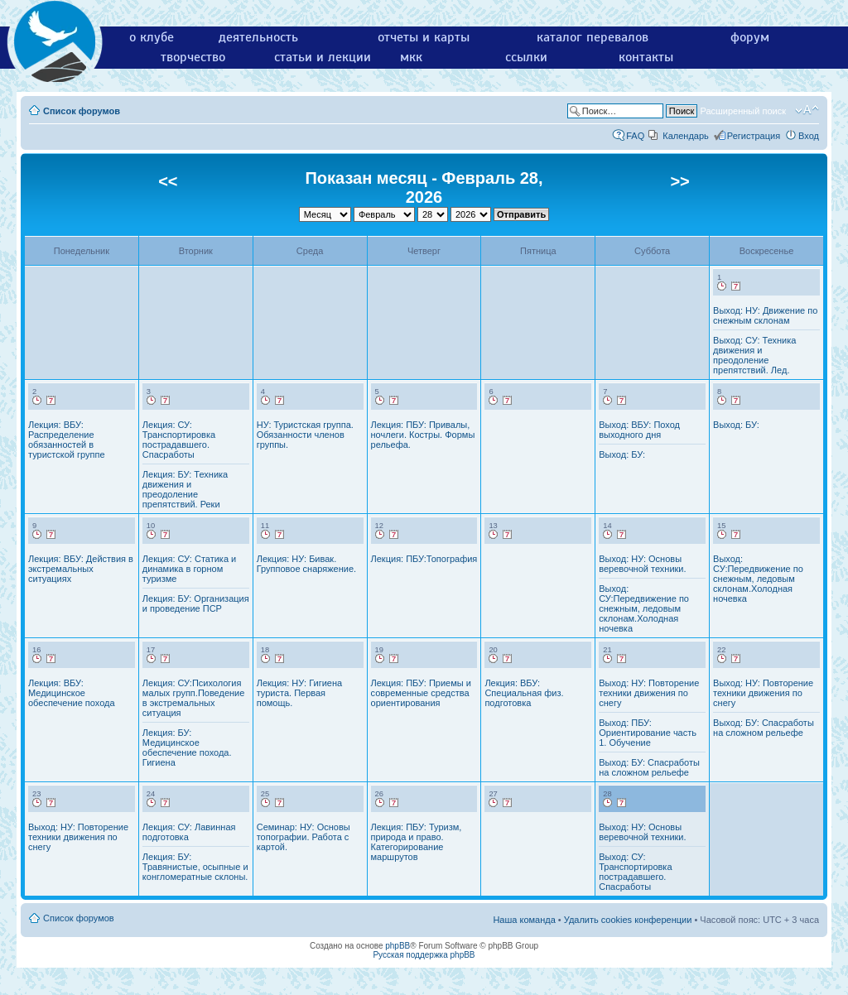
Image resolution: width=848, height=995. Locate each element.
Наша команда (524, 920)
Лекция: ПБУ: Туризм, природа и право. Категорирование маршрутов (416, 842)
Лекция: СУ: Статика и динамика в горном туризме (189, 569)
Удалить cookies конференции (628, 920)
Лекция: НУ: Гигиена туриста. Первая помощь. (299, 693)
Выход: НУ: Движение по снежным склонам (765, 315)
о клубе (151, 37)
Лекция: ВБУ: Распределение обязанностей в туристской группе (66, 439)
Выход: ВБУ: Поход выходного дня (639, 430)
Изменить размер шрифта (807, 110)
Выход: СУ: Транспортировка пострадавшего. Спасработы (635, 872)
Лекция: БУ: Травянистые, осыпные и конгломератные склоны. (195, 867)
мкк (411, 57)
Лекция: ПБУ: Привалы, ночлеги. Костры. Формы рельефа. (423, 434)
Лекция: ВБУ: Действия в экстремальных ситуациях (80, 569)
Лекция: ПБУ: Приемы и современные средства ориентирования (421, 693)
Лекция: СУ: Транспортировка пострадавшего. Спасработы (178, 439)
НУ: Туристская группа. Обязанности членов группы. (305, 434)
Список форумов (81, 111)
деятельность (258, 37)
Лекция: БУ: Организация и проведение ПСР (195, 603)
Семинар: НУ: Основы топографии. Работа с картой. (303, 837)
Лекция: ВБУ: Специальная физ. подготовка (523, 693)
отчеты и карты (424, 37)
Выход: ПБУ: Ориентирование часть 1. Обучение (647, 732)
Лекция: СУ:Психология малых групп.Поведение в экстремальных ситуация (193, 698)
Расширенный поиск (743, 111)
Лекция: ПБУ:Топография (424, 559)
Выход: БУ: (622, 454)
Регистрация (753, 136)
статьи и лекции (322, 57)
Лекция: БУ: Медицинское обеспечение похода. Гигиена (187, 747)
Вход (808, 136)
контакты (646, 57)
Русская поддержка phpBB (424, 954)
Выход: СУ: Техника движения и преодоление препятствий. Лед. (754, 355)
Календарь (685, 136)
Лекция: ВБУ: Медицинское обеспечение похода (71, 693)
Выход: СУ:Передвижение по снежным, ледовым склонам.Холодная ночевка (644, 608)
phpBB (397, 945)
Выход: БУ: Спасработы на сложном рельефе (649, 767)
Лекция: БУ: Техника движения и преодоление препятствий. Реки (185, 489)
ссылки (526, 57)
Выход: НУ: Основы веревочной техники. (642, 564)
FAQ (635, 136)
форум (749, 37)
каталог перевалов (592, 37)
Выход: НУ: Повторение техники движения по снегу (649, 693)
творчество (193, 57)
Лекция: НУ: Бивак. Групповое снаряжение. (306, 564)
